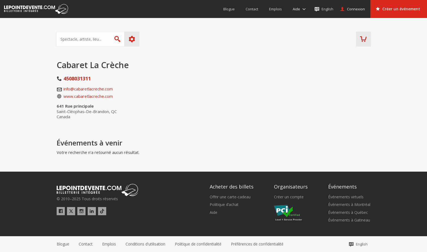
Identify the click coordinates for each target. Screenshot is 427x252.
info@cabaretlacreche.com (88, 89)
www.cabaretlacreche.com (88, 96)
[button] (257, 244)
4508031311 (77, 78)
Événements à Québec (348, 212)
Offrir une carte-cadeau (230, 197)
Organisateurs (291, 186)
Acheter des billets (232, 186)
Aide (213, 212)
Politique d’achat (224, 204)
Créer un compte (289, 197)
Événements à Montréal (349, 204)
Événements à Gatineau (349, 220)
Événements (342, 186)
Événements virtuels (346, 197)
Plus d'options (132, 39)
